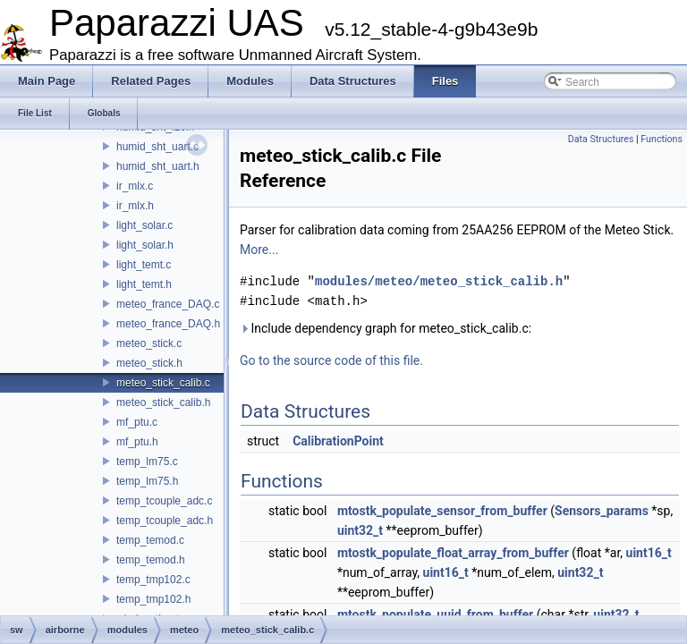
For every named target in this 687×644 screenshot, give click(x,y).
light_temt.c (143, 264)
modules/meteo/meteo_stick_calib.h (439, 281)
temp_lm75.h (147, 481)
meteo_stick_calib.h (163, 402)
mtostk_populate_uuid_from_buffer (435, 614)
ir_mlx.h (135, 205)
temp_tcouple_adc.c (164, 501)
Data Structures (601, 139)
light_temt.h (144, 284)
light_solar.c (144, 225)
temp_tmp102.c (153, 579)
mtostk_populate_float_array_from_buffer (453, 553)
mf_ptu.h (137, 442)
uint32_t (360, 530)
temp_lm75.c (147, 461)
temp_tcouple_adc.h (164, 520)
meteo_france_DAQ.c (167, 304)
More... (259, 249)
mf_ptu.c (136, 422)
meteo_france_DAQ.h (168, 324)
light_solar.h (145, 245)
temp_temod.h (150, 560)
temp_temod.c (150, 540)
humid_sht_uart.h (157, 166)
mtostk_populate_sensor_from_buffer (442, 511)
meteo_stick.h (149, 363)
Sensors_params (602, 511)
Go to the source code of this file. (331, 360)
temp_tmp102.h (153, 599)
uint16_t (649, 553)
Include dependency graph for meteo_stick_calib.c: (385, 328)
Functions (661, 139)
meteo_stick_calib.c (163, 383)
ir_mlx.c (134, 186)
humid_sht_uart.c (157, 146)
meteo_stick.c (149, 343)
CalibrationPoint (338, 441)
